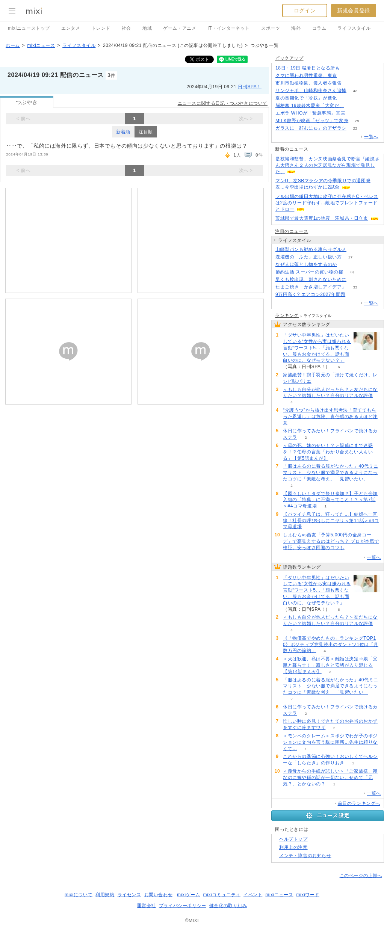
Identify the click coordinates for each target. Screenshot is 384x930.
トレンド (100, 28)
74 (348, 68)
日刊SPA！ (250, 86)
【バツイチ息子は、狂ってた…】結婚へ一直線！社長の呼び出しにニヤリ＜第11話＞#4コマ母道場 (331, 521)
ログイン (305, 11)
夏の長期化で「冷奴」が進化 (306, 98)
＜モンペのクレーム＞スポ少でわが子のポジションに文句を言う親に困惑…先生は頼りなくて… (330, 742)
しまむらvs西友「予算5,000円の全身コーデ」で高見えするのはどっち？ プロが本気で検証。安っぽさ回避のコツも (331, 541)
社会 (126, 28)
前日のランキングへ (359, 803)
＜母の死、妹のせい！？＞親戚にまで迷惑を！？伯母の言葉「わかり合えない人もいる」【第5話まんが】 (328, 452)
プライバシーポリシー (182, 905)
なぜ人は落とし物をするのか (306, 264)
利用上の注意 (293, 847)
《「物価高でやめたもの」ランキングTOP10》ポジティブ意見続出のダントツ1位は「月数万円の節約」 (330, 645)
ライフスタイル (353, 28)
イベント (252, 894)
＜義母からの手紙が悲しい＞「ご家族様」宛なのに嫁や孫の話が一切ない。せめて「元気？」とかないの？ (330, 777)
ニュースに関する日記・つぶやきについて (223, 103)
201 (346, 76)
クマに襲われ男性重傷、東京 (306, 75)
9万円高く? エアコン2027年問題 (310, 294)
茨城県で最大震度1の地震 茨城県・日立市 (321, 218)
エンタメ (70, 28)
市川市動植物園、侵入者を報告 (308, 83)
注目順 (146, 131)
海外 (296, 28)
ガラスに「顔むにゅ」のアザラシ (310, 128)
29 (357, 121)
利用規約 (104, 894)
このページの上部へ (361, 875)
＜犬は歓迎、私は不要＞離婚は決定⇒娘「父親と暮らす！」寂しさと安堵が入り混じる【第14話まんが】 (330, 665)
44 (352, 272)
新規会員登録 (353, 11)
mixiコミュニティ (221, 894)
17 (350, 257)
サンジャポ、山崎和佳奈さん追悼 (310, 90)
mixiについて (78, 894)
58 (355, 250)
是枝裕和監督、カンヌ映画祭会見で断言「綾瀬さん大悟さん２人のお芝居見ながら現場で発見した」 (327, 165)
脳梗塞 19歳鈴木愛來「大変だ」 (309, 105)
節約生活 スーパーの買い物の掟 (309, 272)
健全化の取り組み (228, 905)
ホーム (13, 45)
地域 (147, 28)
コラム (319, 28)
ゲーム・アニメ (179, 28)
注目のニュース (291, 231)
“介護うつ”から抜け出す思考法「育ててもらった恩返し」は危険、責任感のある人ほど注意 (330, 417)
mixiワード (307, 894)
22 (355, 128)
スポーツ (270, 28)
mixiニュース (41, 45)
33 (355, 287)
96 (350, 83)
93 (354, 295)
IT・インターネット (228, 28)
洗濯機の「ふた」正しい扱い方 (308, 257)
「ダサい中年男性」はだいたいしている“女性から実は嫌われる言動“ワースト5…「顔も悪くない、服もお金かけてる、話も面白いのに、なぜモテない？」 (317, 347)
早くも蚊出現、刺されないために (310, 279)
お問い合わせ (158, 894)
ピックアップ (289, 58)
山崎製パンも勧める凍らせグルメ (310, 249)
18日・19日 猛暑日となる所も (307, 68)
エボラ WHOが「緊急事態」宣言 (310, 113)
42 (355, 91)
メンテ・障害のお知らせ (305, 855)
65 (345, 265)
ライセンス (129, 894)
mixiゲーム (188, 894)
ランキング (287, 315)
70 (355, 280)
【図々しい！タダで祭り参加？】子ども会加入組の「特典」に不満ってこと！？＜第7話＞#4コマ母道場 (330, 500)
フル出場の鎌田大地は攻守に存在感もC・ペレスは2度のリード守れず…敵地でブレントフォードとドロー (326, 203)
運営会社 (146, 905)
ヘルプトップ (293, 839)
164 (354, 113)
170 (346, 98)
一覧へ (371, 136)
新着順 (123, 131)
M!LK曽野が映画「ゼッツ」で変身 (311, 120)
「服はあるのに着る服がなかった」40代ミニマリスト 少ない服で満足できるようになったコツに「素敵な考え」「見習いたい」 (330, 472)
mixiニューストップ (29, 28)
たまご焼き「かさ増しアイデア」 (310, 287)
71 (353, 106)
